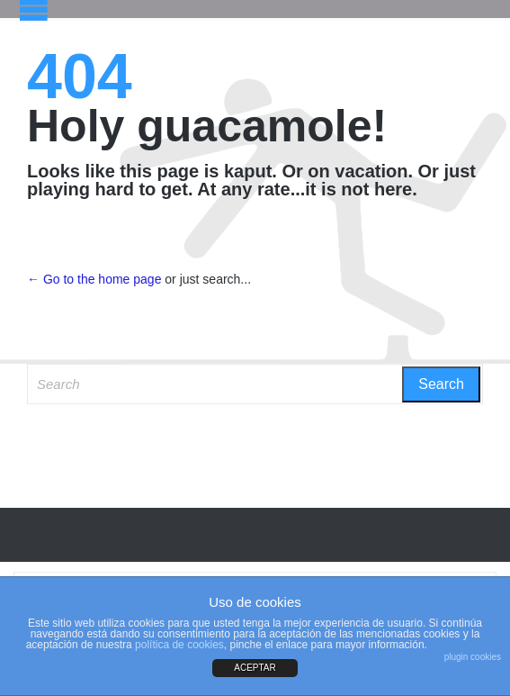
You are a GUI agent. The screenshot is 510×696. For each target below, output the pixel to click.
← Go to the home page (94, 279)
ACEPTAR (255, 668)
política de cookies (179, 644)
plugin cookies (472, 657)
